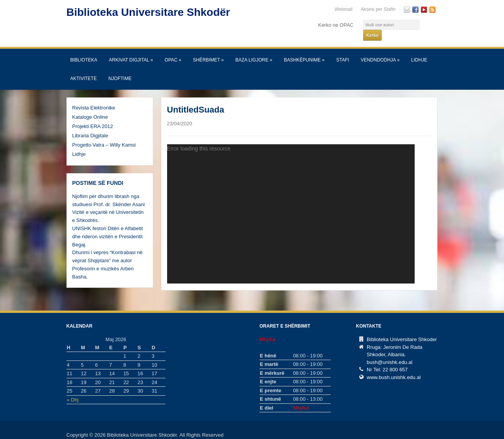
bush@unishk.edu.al (389, 352)
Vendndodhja (380, 50)
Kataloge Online (90, 107)
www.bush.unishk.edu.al (393, 367)
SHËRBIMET (208, 50)
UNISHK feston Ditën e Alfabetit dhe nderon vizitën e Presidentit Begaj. (107, 226)
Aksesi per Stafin (377, 9)
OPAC (173, 50)
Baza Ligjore (254, 50)
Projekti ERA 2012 (92, 116)
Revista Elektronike (93, 98)
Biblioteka (83, 50)
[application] (291, 203)
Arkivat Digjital (131, 50)
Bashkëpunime (304, 50)
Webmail (343, 9)
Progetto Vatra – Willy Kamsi (104, 135)
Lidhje (419, 50)
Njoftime (120, 68)
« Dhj (73, 390)
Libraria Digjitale (90, 125)
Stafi (342, 50)
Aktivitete (83, 68)
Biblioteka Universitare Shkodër (148, 12)
